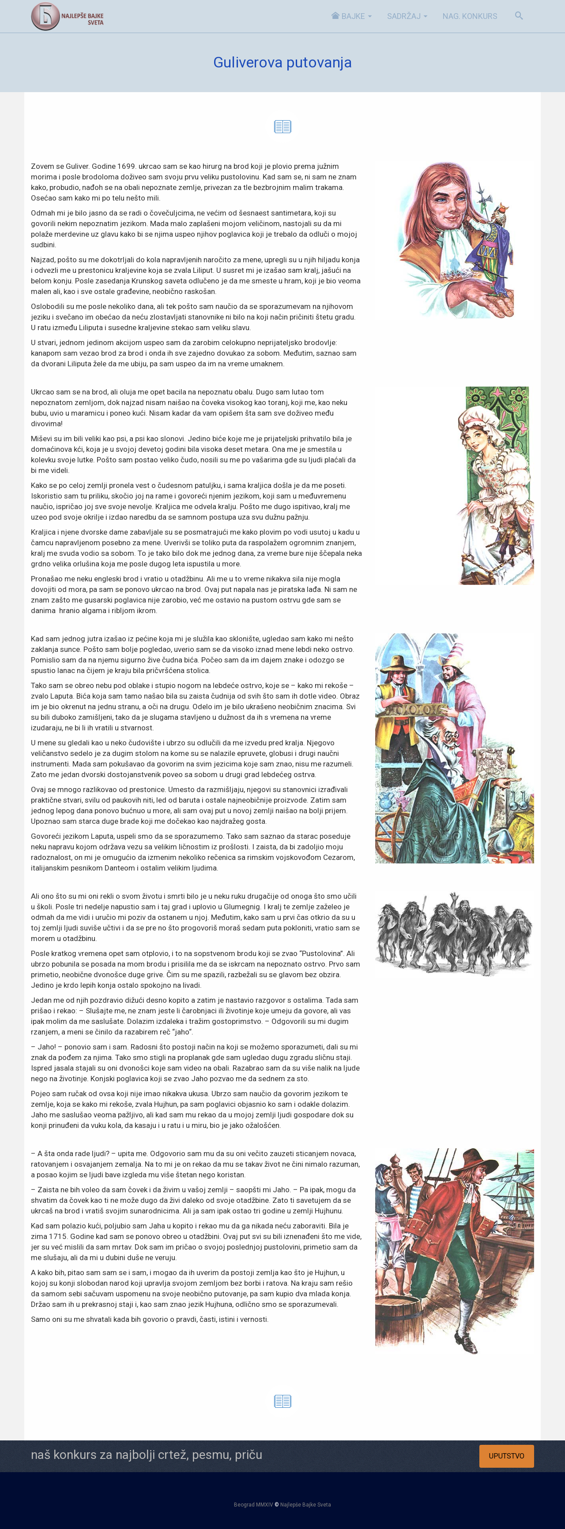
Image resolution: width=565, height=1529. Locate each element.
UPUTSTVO (506, 1456)
